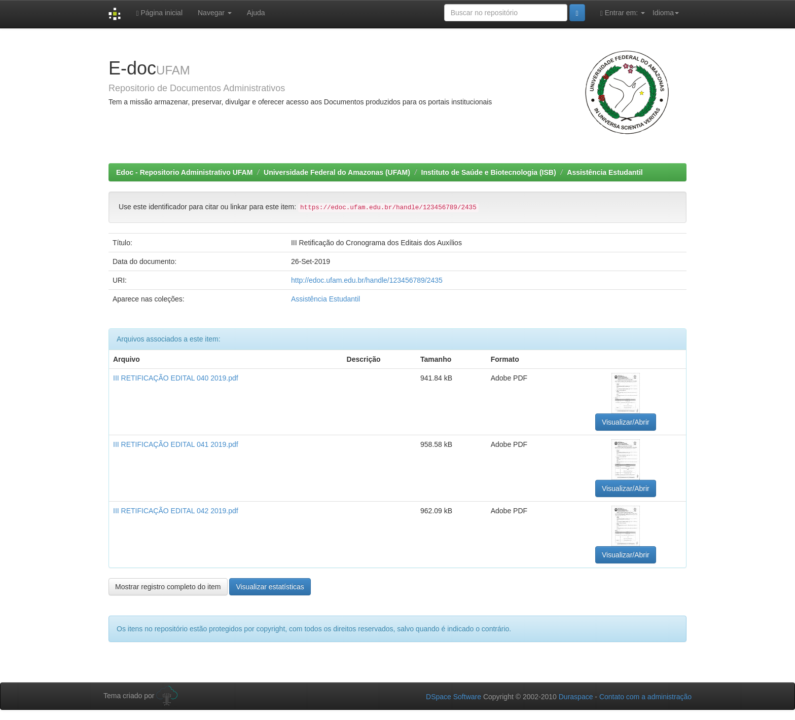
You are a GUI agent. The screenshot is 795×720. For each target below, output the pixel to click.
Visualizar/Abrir (625, 422)
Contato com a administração (645, 697)
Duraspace (576, 697)
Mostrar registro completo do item (168, 587)
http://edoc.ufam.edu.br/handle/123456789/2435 (367, 280)
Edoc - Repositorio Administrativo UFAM (184, 172)
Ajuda (256, 13)
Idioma (666, 13)
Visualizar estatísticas (270, 587)
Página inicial (159, 13)
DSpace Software (453, 697)
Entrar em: (622, 13)
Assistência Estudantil (604, 172)
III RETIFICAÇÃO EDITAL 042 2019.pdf (175, 511)
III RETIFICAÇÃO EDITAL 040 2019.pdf (175, 378)
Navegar (215, 13)
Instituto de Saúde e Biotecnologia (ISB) (488, 172)
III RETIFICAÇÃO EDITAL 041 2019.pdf (175, 444)
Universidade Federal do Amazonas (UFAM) (337, 172)
